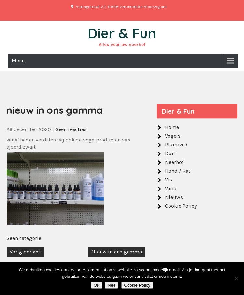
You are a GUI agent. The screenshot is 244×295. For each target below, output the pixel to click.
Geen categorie (24, 238)
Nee (111, 285)
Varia (170, 188)
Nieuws (174, 197)
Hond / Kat (177, 171)
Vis (168, 180)
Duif (170, 153)
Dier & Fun (122, 33)
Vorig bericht (25, 252)
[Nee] (236, 278)
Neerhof (174, 162)
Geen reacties (71, 129)
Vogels (173, 136)
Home (172, 127)
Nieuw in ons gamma (116, 252)
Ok (96, 285)
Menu (18, 60)
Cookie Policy (181, 206)
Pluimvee (176, 144)
